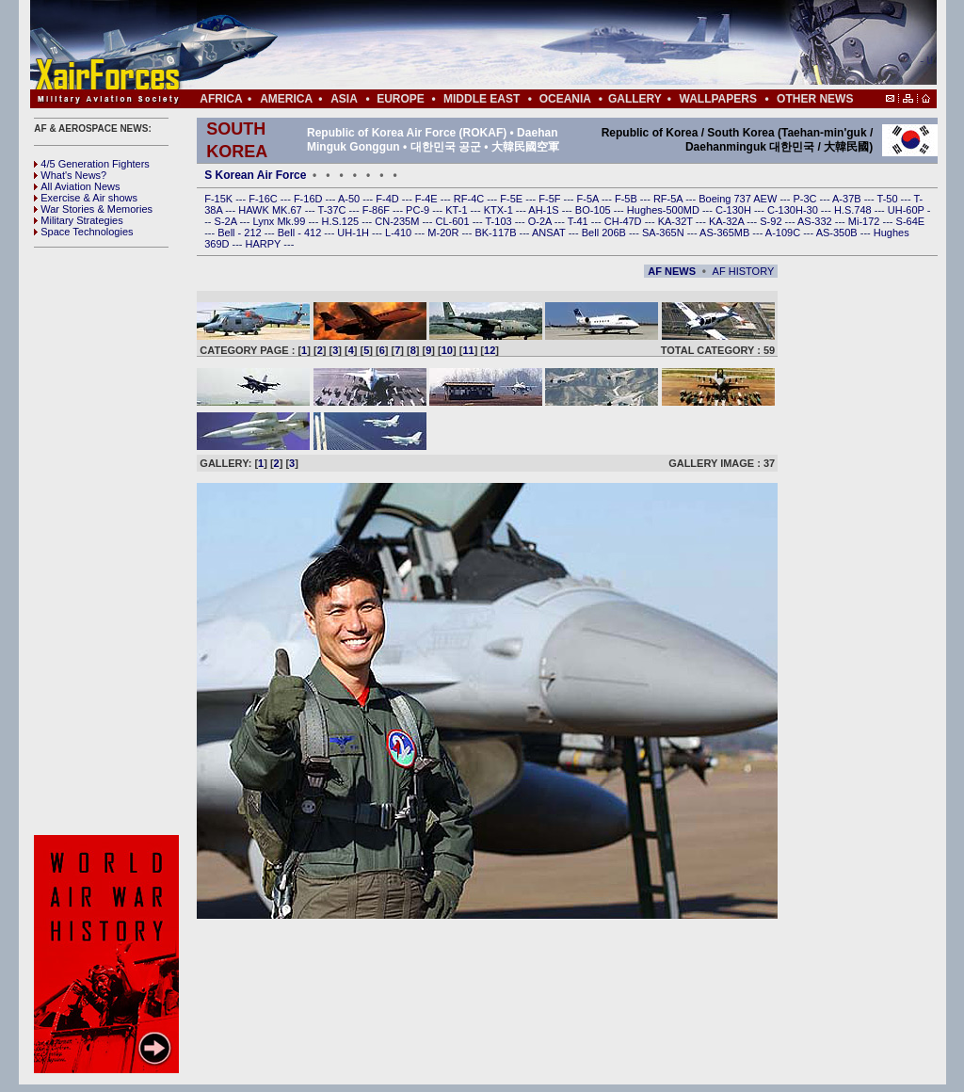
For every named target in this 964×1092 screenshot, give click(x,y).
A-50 (350, 198)
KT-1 (457, 210)
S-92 (772, 221)
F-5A (589, 198)
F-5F (550, 198)
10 (447, 350)
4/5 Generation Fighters (93, 163)
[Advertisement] (539, 45)
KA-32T (677, 221)
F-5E (512, 198)
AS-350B (838, 232)
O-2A (541, 221)
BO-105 (594, 210)
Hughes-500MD (664, 210)
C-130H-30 (794, 210)
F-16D (310, 198)
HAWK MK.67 (271, 210)
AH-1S (544, 210)
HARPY (265, 243)
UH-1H (354, 232)
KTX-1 (500, 210)
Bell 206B (605, 232)
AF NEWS (672, 271)
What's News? (70, 175)
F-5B (627, 198)
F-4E (428, 198)
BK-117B (496, 232)
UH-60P (907, 210)
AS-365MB (725, 232)
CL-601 (453, 221)
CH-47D (624, 221)
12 (489, 350)
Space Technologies (83, 231)
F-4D (389, 198)
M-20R (444, 232)
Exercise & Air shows (85, 197)
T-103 (499, 221)
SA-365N (664, 232)
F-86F (377, 210)
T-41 (579, 221)
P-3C (806, 198)
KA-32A (728, 221)
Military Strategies (78, 220)
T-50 (889, 198)
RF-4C (470, 198)
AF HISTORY (744, 271)
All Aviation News (77, 186)
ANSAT (550, 232)
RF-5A (669, 198)
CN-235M (398, 221)
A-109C (784, 232)
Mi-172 (865, 221)
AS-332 (816, 221)
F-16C (265, 198)
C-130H (734, 210)
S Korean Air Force (255, 175)
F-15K (219, 198)
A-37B (848, 198)
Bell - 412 (301, 232)
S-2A (227, 221)
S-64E (910, 221)
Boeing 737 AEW (739, 198)
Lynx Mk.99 (281, 221)
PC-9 (419, 210)
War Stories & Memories (93, 209)
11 (468, 350)
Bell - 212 (241, 232)
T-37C (333, 210)
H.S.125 (341, 221)
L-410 (399, 232)
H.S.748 (854, 210)
